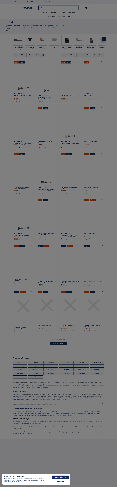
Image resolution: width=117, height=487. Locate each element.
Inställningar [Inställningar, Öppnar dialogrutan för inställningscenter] (60, 481)
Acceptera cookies (60, 477)
